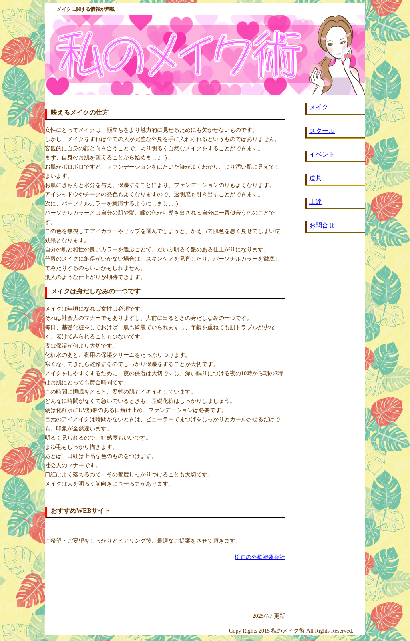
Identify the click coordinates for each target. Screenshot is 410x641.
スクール (322, 130)
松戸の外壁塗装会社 (260, 557)
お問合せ (322, 225)
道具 (315, 178)
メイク (318, 107)
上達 (315, 201)
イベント (322, 154)
